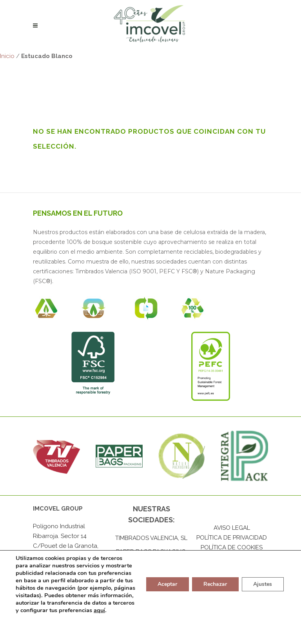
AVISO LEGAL (232, 528)
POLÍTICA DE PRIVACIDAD (231, 538)
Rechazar (215, 580)
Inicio (7, 56)
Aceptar (166, 580)
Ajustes (262, 580)
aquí (56, 610)
